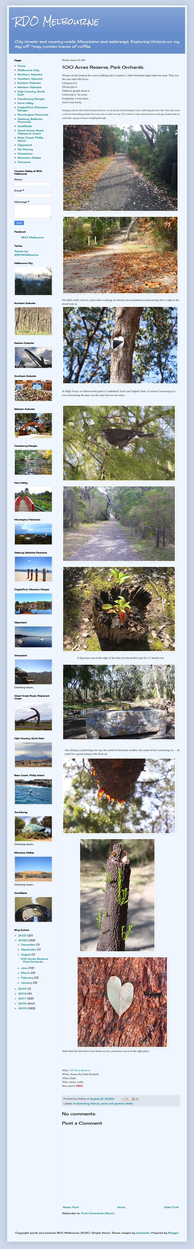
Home (121, 1207)
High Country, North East (31, 93)
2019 (23, 988)
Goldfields (25, 126)
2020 (23, 940)
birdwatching (81, 1103)
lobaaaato (143, 1232)
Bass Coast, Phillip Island (30, 139)
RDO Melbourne (56, 21)
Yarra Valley (25, 102)
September (29, 949)
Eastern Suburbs (29, 82)
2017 (22, 998)
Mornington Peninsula (33, 114)
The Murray (25, 149)
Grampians (25, 153)
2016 (23, 1003)
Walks (129, 1103)
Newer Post (71, 1207)
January (27, 982)
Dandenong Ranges (31, 98)
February (27, 977)
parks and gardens (112, 1103)
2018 (22, 993)
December (28, 944)
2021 (22, 935)
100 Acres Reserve (79, 1070)
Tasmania (24, 161)
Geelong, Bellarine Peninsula (30, 120)
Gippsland (25, 144)
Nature (95, 1103)
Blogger (173, 1232)
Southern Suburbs (30, 78)
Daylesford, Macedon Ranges (33, 109)
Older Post (171, 1207)
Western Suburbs (29, 87)
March (26, 972)
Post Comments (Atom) (97, 1213)
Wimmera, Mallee (29, 157)
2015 (23, 1008)
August (26, 954)
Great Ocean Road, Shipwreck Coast (31, 132)
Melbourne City (28, 70)
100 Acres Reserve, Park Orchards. (34, 960)
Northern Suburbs (30, 74)
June (25, 967)
